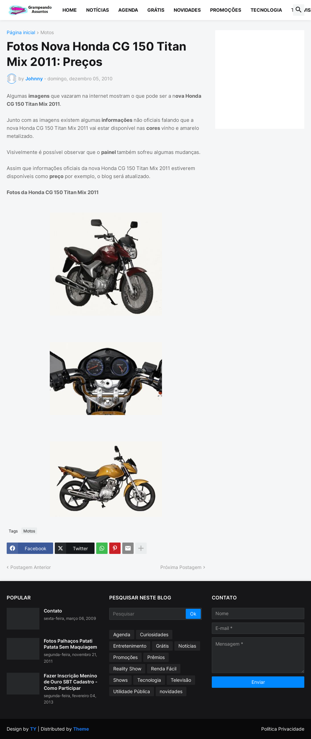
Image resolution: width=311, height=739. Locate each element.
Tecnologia (266, 10)
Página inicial (21, 32)
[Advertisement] (266, 78)
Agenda (128, 10)
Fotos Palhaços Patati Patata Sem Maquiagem (70, 644)
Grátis (155, 10)
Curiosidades (154, 634)
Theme (81, 729)
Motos (47, 32)
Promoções (225, 10)
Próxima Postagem (180, 567)
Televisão (181, 680)
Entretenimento (129, 646)
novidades (171, 691)
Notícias (97, 10)
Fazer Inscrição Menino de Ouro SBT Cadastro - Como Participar (71, 681)
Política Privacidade (282, 729)
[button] (298, 10)
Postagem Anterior (30, 567)
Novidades (187, 10)
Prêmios (156, 657)
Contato (53, 610)
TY (33, 729)
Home (69, 10)
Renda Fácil (163, 668)
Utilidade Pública (131, 691)
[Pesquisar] (148, 614)
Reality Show (127, 668)
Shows (120, 680)
